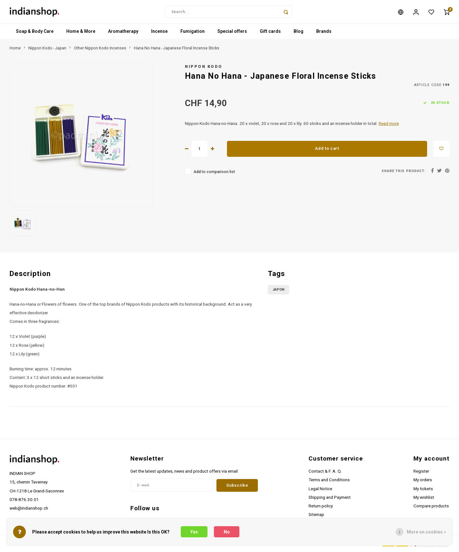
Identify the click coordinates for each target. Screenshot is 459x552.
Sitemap (316, 516)
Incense (159, 33)
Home (15, 49)
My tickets (423, 490)
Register (421, 473)
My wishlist (423, 499)
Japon (278, 291)
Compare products (431, 507)
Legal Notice (320, 490)
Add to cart (327, 150)
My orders (422, 481)
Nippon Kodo (203, 68)
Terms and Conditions (329, 481)
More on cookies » (426, 531)
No (227, 531)
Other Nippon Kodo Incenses (100, 49)
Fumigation (192, 33)
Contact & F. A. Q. (325, 473)
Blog (298, 33)
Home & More (80, 33)
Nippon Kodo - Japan (47, 49)
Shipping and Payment (330, 499)
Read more (389, 125)
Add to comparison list (214, 173)
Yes (194, 531)
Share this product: (404, 173)
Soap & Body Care (35, 33)
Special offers (232, 33)
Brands (324, 33)
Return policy (321, 507)
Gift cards (270, 33)
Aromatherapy (123, 33)
